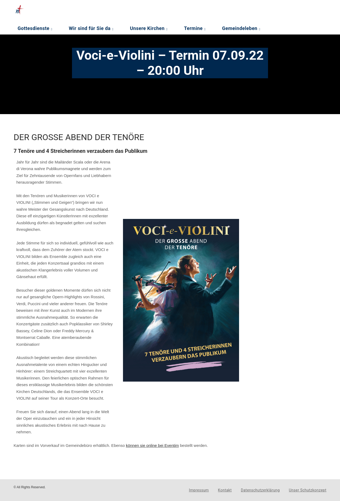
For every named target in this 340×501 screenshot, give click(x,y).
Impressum (199, 490)
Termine (193, 28)
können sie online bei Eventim (152, 445)
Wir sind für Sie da (89, 28)
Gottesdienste (33, 28)
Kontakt (225, 490)
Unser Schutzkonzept (307, 490)
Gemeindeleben (239, 28)
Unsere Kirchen (147, 28)
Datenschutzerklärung (260, 490)
